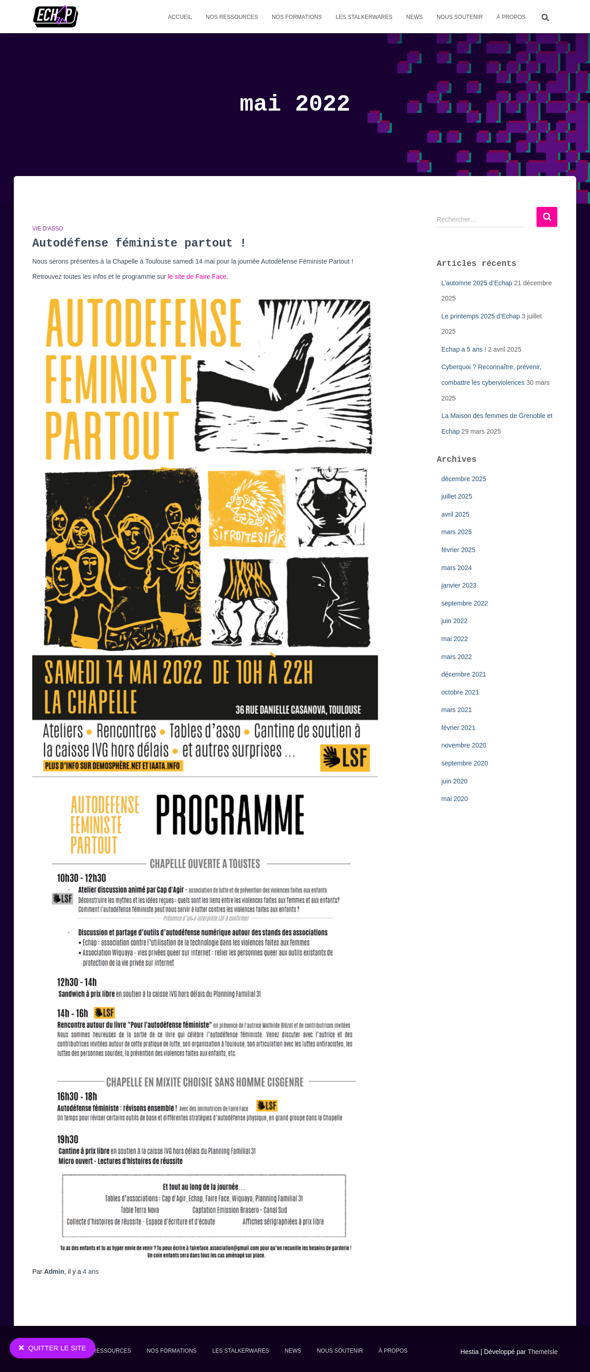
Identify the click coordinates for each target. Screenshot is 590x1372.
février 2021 (459, 727)
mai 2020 (455, 798)
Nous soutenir (460, 17)
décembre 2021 (464, 674)
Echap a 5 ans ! (464, 349)
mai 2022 (455, 638)
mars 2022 (457, 656)
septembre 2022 (465, 603)
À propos (510, 17)
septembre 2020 (465, 763)
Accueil (180, 17)
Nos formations (297, 17)
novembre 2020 (464, 745)
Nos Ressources (232, 17)
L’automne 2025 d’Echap (477, 283)
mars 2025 (457, 532)
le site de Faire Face (197, 276)
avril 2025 (456, 514)
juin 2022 (455, 620)
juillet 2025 (457, 496)
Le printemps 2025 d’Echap (481, 316)
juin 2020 (455, 781)
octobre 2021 (460, 692)
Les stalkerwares (364, 17)
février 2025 (459, 550)
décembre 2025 (464, 479)
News (414, 17)
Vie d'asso (47, 228)
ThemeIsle (543, 1351)
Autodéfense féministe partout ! (139, 243)
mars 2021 (457, 709)
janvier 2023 (459, 585)
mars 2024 (457, 567)
